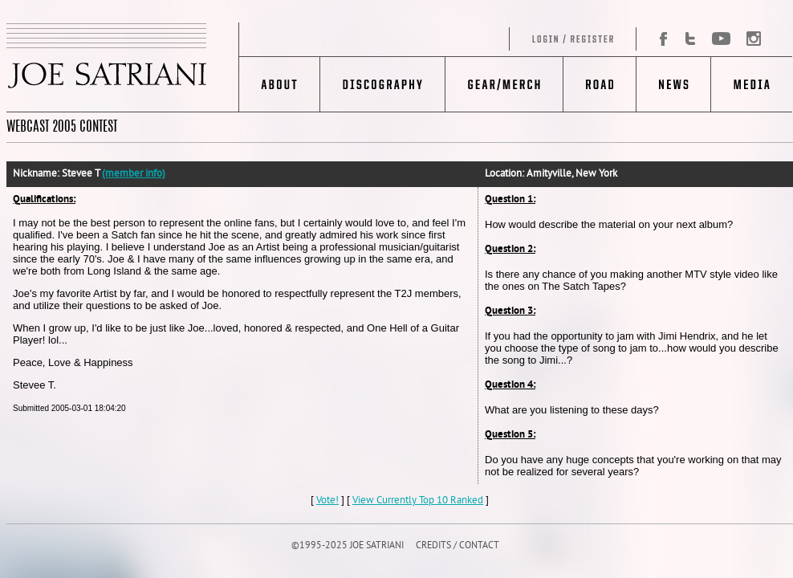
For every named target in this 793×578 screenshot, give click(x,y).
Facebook (657, 39)
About (279, 84)
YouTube (720, 39)
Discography (382, 84)
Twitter (690, 39)
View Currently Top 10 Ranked (417, 501)
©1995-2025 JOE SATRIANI (347, 546)
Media (751, 84)
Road (599, 84)
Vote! (327, 501)
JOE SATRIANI (122, 67)
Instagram (749, 39)
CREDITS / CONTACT (457, 546)
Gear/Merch (504, 84)
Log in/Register (438, 39)
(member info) (133, 174)
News (673, 84)
